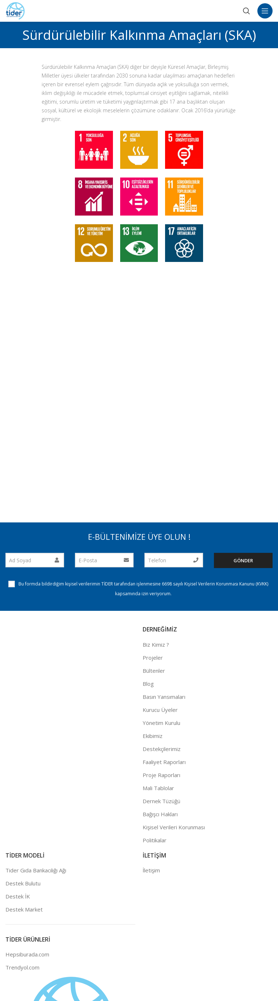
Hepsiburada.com (27, 954)
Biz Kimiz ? (156, 644)
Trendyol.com (22, 967)
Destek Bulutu (23, 883)
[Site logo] (15, 10)
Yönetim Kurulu (161, 722)
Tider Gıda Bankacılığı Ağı (35, 870)
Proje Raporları (161, 775)
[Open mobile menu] (265, 11)
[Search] (246, 11)
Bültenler (154, 670)
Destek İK (17, 896)
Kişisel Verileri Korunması (174, 827)
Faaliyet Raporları (164, 762)
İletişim (151, 870)
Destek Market (24, 909)
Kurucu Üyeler (160, 709)
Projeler (153, 657)
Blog (148, 683)
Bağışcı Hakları (160, 814)
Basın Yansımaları (164, 696)
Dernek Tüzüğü (161, 801)
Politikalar (155, 840)
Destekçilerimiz (162, 748)
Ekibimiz (153, 735)
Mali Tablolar (158, 788)
